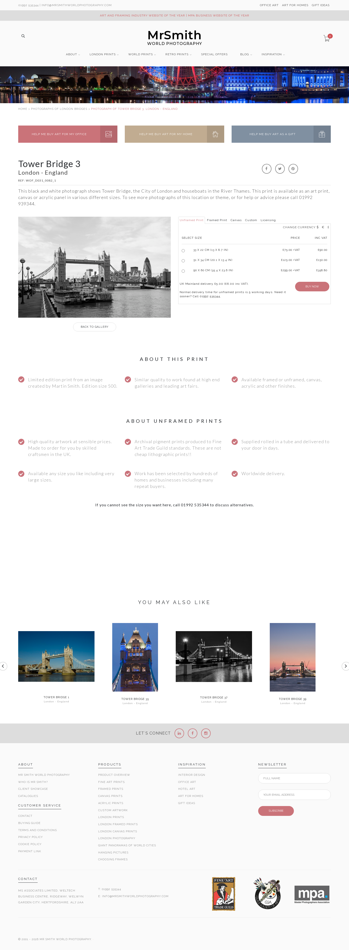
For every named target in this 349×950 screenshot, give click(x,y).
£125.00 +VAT (290, 260)
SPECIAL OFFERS (214, 54)
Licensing (268, 220)
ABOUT (71, 54)
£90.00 (322, 250)
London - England (56, 701)
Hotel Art (186, 789)
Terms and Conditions (37, 830)
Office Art (187, 782)
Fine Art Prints (111, 782)
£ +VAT (291, 250)
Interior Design (191, 775)
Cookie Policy (30, 844)
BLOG (244, 54)
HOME (22, 109)
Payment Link (29, 851)
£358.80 (321, 270)
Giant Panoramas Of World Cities (127, 845)
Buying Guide (29, 823)
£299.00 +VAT (290, 270)
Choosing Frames (113, 859)
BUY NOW (312, 286)
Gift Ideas (186, 803)
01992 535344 (28, 5)
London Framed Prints (118, 824)
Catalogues (28, 796)
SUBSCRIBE (276, 810)
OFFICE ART (269, 5)
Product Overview (114, 775)
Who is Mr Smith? (33, 782)
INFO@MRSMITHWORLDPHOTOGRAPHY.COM (135, 896)
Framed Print (217, 220)
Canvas (236, 220)
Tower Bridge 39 (292, 699)
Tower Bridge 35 (135, 699)
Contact (25, 816)
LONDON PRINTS (103, 54)
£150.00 (321, 260)
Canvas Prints (110, 796)
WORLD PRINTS (140, 54)
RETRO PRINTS (177, 54)
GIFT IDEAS (321, 5)
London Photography (116, 838)
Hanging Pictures (113, 852)
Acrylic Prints (110, 803)
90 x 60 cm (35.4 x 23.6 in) (213, 270)
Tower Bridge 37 (214, 697)
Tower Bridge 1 (56, 697)
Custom (251, 220)
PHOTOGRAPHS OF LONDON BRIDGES (59, 109)
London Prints (111, 817)
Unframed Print (192, 220)
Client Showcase (33, 789)
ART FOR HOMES (295, 5)
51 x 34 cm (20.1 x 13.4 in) (212, 260)
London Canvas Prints (117, 831)
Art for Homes (190, 796)
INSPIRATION (272, 54)
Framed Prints (110, 789)
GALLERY (95, 326)
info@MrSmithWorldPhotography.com (77, 5)
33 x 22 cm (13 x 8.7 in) (210, 250)
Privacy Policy (30, 837)
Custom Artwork (113, 810)
